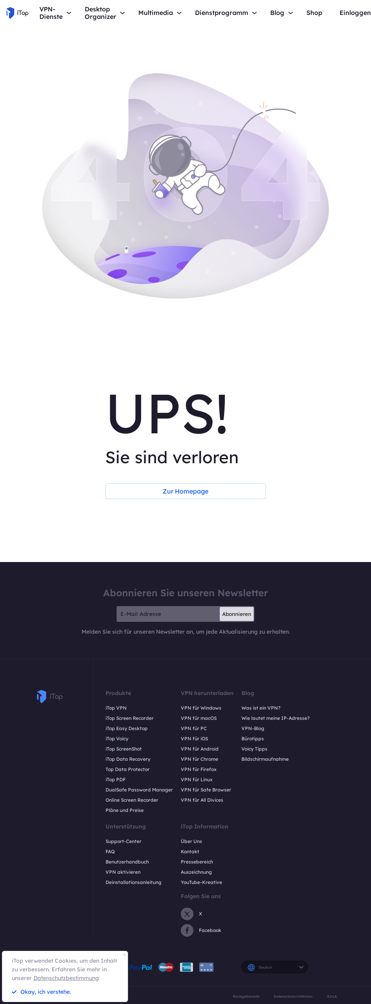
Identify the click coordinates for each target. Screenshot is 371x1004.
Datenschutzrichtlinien (293, 996)
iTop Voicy (117, 738)
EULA (332, 996)
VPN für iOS (194, 738)
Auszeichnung (196, 872)
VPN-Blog (252, 728)
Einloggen (355, 13)
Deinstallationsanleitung (133, 882)
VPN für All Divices (202, 800)
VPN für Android (200, 749)
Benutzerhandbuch (127, 862)
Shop (314, 13)
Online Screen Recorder (132, 800)
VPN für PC (194, 728)
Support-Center (123, 841)
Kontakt (190, 851)
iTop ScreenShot (124, 749)
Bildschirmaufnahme (265, 759)
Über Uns (191, 841)
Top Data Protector (128, 769)
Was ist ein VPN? (260, 708)
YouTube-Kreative (201, 882)
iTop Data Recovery (128, 759)
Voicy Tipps (254, 749)
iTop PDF (116, 779)
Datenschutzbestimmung (66, 978)
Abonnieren (236, 614)
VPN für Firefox (199, 769)
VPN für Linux (197, 779)
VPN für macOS (199, 718)
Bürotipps (252, 738)
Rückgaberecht (246, 996)
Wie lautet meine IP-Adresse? (275, 718)
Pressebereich (197, 862)
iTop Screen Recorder (130, 718)
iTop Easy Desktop (127, 728)
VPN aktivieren (123, 872)
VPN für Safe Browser (206, 790)
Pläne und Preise (125, 810)
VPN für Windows (201, 708)
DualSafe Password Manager (139, 790)
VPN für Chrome (199, 759)
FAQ (110, 851)
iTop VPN (116, 708)
